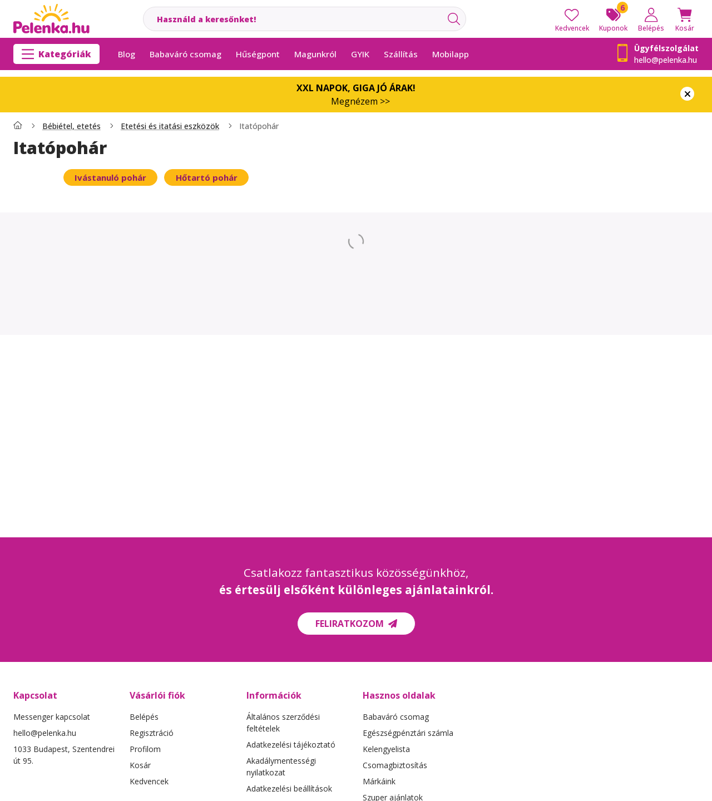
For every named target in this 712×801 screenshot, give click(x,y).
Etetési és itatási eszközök (170, 126)
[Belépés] (651, 19)
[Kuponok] (613, 19)
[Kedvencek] (572, 19)
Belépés (144, 716)
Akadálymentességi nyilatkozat (281, 766)
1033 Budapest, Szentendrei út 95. (64, 755)
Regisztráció (152, 733)
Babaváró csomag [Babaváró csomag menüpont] (185, 54)
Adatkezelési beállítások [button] (289, 788)
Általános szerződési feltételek (283, 722)
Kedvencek (149, 781)
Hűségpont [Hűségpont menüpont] (258, 54)
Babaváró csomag (396, 716)
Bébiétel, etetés (71, 126)
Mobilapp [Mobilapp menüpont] (450, 54)
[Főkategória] (17, 126)
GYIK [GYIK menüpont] (360, 54)
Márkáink (379, 781)
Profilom (145, 749)
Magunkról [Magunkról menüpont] (315, 54)
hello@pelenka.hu (665, 60)
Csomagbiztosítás (395, 765)
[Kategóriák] (56, 54)
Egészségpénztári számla (408, 733)
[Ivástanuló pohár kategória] (110, 177)
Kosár (140, 765)
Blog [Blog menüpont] (126, 54)
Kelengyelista (386, 749)
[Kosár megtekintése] (685, 19)
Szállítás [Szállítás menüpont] (401, 54)
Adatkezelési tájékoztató (290, 744)
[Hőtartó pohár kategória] (206, 177)
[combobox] (304, 19)
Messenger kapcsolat (51, 716)
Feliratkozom (356, 623)
